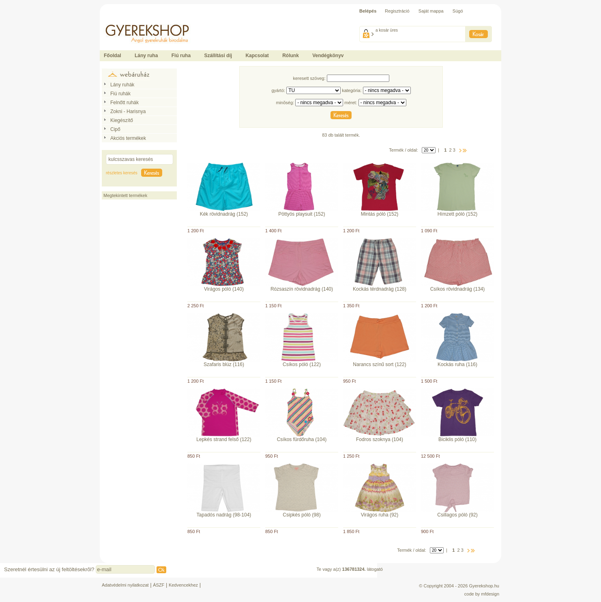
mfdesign (490, 593)
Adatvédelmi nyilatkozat (125, 585)
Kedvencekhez (183, 585)
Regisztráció (397, 11)
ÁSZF (158, 585)
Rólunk (290, 55)
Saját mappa (431, 11)
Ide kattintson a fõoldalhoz (126, 20)
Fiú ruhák (120, 93)
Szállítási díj (218, 55)
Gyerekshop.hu (484, 585)
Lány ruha (146, 55)
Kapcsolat (256, 55)
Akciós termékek (128, 138)
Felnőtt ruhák (124, 102)
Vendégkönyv (327, 55)
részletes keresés (121, 173)
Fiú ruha (181, 55)
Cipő (115, 129)
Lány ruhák (122, 85)
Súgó (458, 11)
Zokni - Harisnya (128, 111)
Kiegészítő (121, 120)
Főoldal (112, 55)
